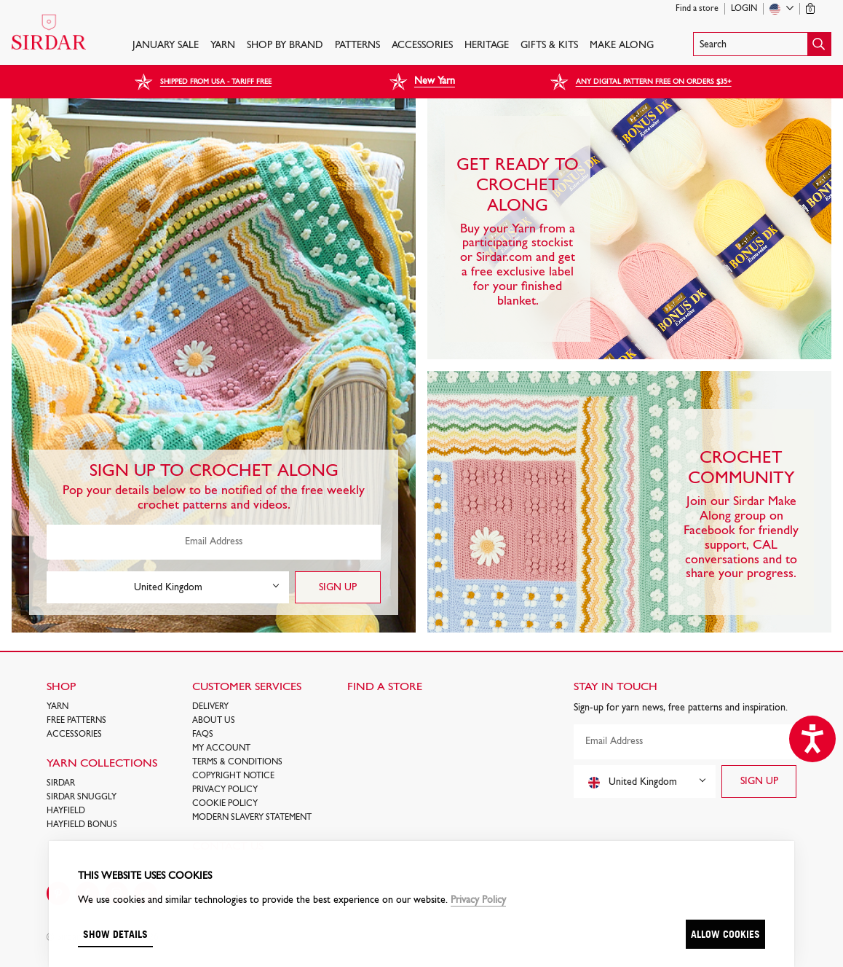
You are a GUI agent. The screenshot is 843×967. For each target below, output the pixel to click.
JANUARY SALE (165, 45)
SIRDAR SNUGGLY (81, 797)
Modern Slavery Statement (252, 817)
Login (744, 8)
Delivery (210, 706)
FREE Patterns (76, 720)
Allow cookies (725, 934)
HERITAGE (486, 45)
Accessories (422, 45)
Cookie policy (225, 803)
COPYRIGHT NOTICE (233, 776)
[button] (762, 44)
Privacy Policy (225, 790)
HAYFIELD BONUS (82, 825)
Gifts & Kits (549, 45)
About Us (213, 720)
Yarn (222, 45)
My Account (221, 748)
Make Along (622, 45)
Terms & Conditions (237, 762)
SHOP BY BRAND (285, 45)
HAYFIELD (66, 811)
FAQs (202, 734)
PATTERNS (357, 45)
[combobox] (168, 587)
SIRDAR (61, 783)
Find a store (697, 8)
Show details (115, 934)
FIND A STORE (384, 687)
